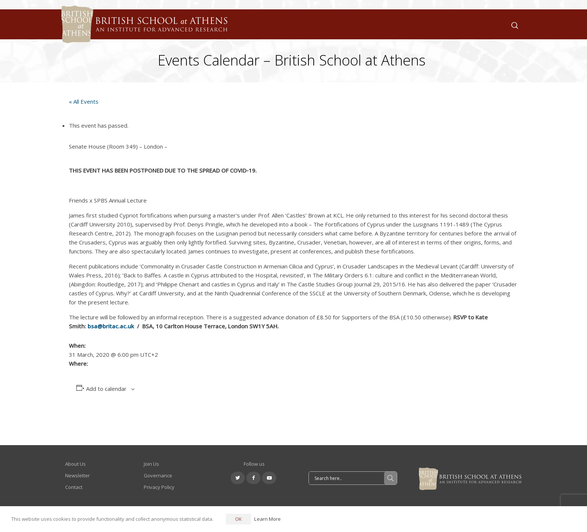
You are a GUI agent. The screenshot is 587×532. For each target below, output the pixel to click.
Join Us (151, 463)
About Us (75, 463)
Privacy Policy (159, 487)
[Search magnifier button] (390, 478)
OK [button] (238, 519)
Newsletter (77, 475)
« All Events (83, 101)
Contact (73, 487)
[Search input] (348, 478)
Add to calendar (106, 388)
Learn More (267, 519)
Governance (158, 475)
